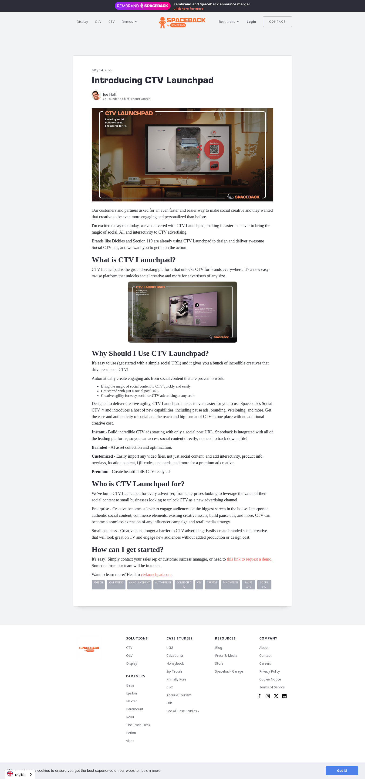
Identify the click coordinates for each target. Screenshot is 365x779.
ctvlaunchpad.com (156, 574)
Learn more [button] (150, 770)
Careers (265, 663)
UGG (169, 648)
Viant (130, 741)
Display (82, 21)
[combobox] (20, 774)
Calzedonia (174, 655)
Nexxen (132, 701)
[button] (129, 21)
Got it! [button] (342, 770)
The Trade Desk (138, 725)
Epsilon (131, 693)
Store (219, 663)
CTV (111, 21)
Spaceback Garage (229, 671)
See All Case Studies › (182, 711)
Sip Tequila (174, 671)
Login (251, 21)
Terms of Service (272, 687)
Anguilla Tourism (178, 695)
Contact (277, 22)
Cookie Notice (270, 679)
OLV (98, 21)
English (16, 774)
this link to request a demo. (249, 559)
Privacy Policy (269, 671)
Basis (130, 685)
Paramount (134, 709)
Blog (218, 648)
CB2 (169, 687)
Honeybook (175, 663)
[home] (182, 22)
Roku (130, 717)
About (264, 648)
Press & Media (226, 655)
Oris (169, 703)
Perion (131, 733)
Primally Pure (176, 679)
